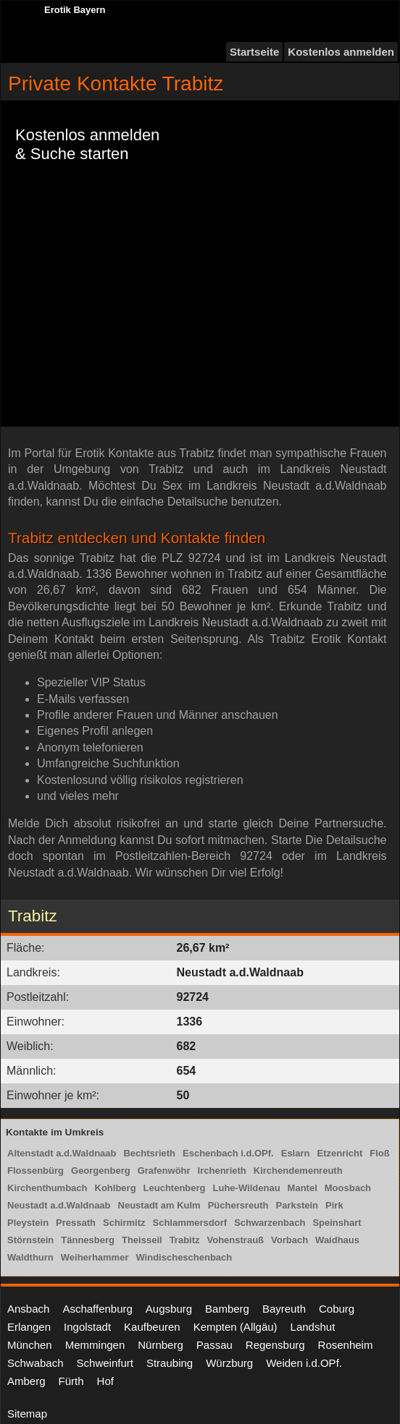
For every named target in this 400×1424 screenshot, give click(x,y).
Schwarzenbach (269, 1222)
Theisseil (142, 1240)
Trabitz (185, 1240)
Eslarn (295, 1153)
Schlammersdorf (190, 1222)
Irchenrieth (222, 1170)
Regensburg (275, 1345)
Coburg (336, 1309)
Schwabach (35, 1363)
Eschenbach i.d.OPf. (228, 1153)
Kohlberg (115, 1187)
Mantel (302, 1187)
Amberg (26, 1381)
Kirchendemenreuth (298, 1170)
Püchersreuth (238, 1205)
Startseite (254, 52)
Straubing (169, 1363)
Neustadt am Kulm (159, 1205)
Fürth (71, 1381)
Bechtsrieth (149, 1153)
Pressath (76, 1222)
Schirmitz (124, 1222)
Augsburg (169, 1309)
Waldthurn (30, 1257)
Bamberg (227, 1309)
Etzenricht (339, 1153)
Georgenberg (100, 1170)
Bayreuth (284, 1309)
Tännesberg (87, 1240)
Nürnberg (160, 1345)
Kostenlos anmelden (341, 52)
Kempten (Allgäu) (235, 1327)
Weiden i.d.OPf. (304, 1363)
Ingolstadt (87, 1327)
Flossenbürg (35, 1170)
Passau (214, 1345)
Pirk (334, 1205)
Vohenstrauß (235, 1240)
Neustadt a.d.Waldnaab (59, 1205)
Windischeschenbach (184, 1257)
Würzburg (229, 1363)
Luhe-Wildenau (246, 1187)
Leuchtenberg (174, 1187)
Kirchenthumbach (47, 1187)
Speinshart (336, 1222)
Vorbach (289, 1240)
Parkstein (297, 1205)
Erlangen (29, 1327)
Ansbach (28, 1309)
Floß (379, 1153)
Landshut (313, 1327)
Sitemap (27, 1413)
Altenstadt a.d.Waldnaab (61, 1153)
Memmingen (95, 1345)
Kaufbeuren (152, 1327)
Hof (105, 1381)
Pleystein (28, 1222)
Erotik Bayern (75, 9)
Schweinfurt (105, 1363)
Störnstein (30, 1240)
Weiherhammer (95, 1257)
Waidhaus (337, 1240)
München (29, 1345)
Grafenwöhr (164, 1170)
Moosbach (348, 1187)
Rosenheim (345, 1345)
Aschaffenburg (97, 1309)
